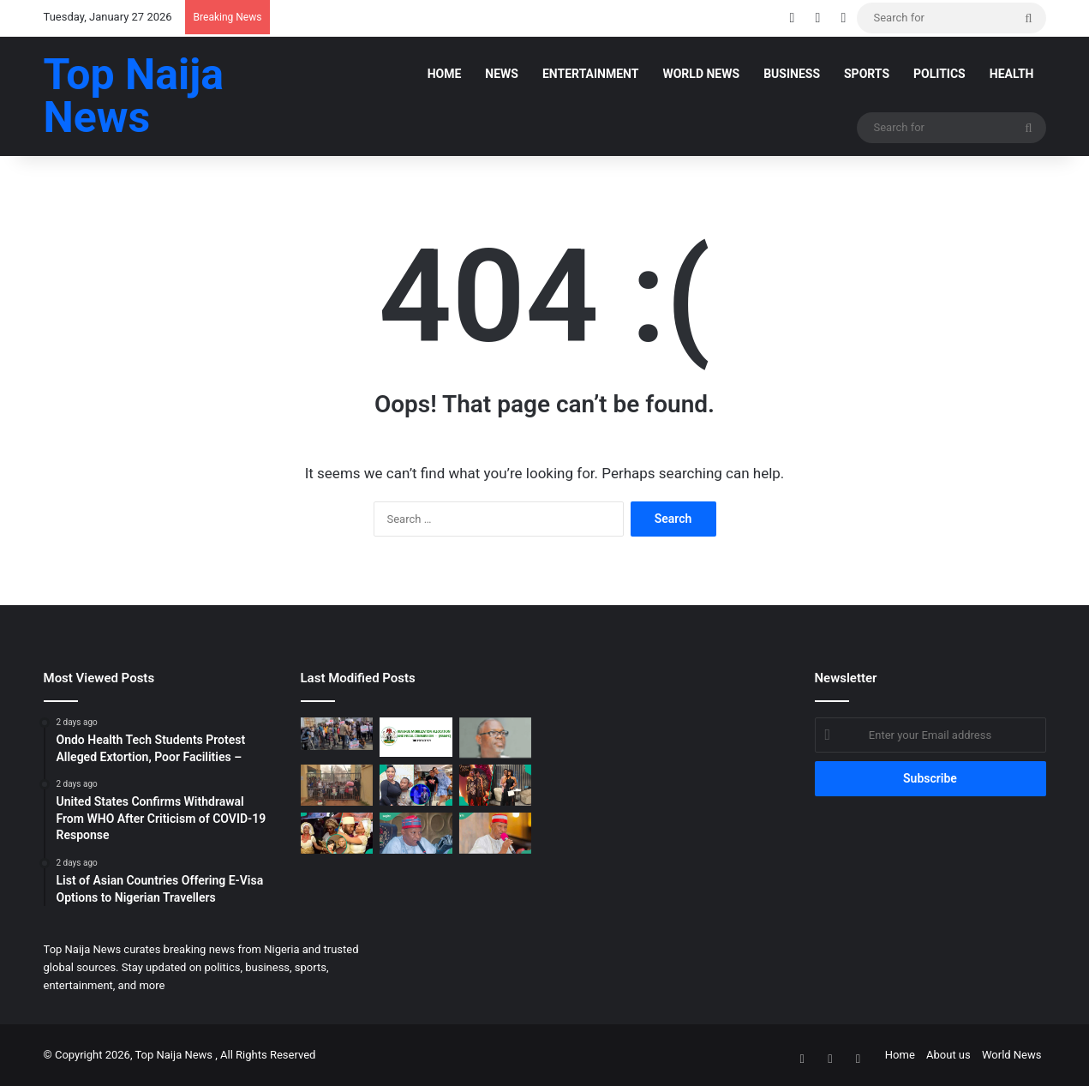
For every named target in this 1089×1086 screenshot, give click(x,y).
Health (1012, 74)
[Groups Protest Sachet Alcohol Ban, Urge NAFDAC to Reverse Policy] (337, 733)
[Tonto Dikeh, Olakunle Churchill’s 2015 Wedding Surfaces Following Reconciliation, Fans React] (337, 833)
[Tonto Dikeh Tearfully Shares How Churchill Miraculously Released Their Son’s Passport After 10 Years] (416, 785)
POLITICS (939, 74)
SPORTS (866, 74)
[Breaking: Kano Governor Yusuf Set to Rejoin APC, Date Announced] (495, 833)
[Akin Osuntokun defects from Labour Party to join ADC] (495, 737)
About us (948, 1054)
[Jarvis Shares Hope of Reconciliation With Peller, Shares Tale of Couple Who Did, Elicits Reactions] (495, 785)
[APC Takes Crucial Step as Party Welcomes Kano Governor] (416, 833)
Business (791, 74)
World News (700, 74)
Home (445, 74)
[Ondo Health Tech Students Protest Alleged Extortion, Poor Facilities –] (337, 785)
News (501, 74)
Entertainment (590, 74)
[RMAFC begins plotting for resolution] (416, 737)
